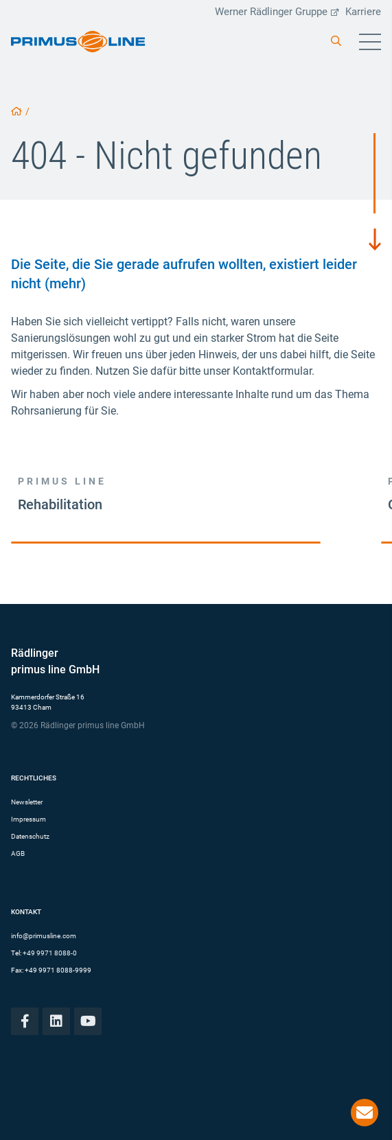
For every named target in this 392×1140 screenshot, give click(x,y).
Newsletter (27, 802)
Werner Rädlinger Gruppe (276, 11)
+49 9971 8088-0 (50, 953)
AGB (18, 853)
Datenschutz (30, 836)
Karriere (363, 11)
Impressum (28, 819)
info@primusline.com (43, 936)
